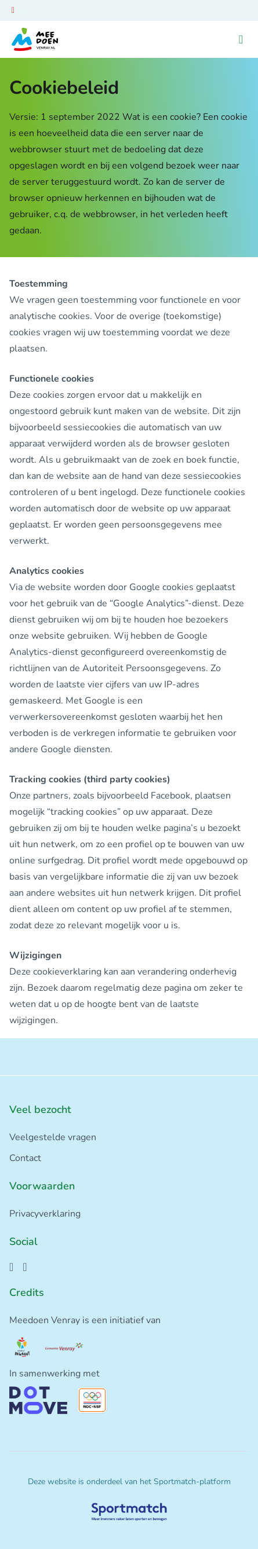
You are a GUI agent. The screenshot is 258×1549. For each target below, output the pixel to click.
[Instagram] (25, 1267)
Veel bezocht (40, 1109)
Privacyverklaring (45, 1213)
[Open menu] (240, 39)
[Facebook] (11, 1267)
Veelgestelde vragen (52, 1137)
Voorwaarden (42, 1186)
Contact (25, 1158)
